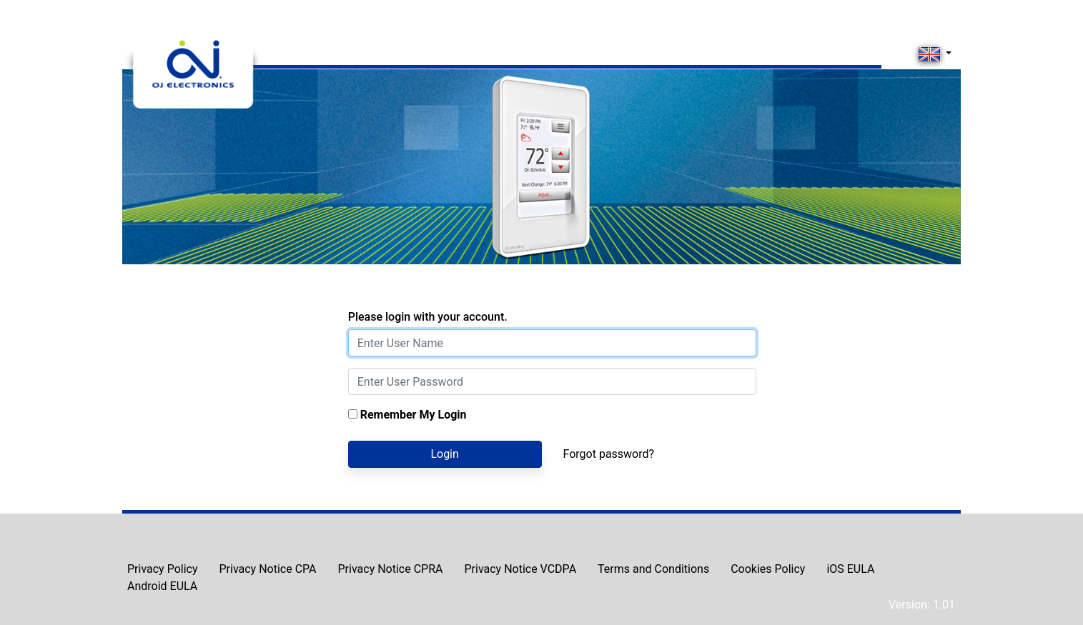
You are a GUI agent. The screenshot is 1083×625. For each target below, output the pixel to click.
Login (444, 454)
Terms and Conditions (653, 569)
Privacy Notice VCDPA (520, 569)
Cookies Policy (768, 569)
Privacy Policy (162, 569)
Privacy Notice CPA (268, 569)
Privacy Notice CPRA (390, 569)
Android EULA (162, 586)
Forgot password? (609, 454)
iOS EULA (850, 569)
